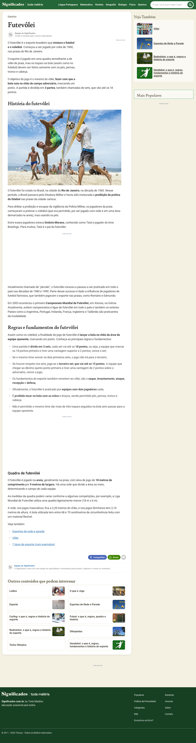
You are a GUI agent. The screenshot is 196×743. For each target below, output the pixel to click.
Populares (139, 695)
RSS (136, 714)
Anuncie (169, 701)
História (99, 4)
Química (142, 4)
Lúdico (37, 591)
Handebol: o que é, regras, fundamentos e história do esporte (97, 645)
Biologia (122, 4)
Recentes (169, 695)
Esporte (37, 604)
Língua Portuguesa (68, 4)
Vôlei (15, 537)
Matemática (86, 4)
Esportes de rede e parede (28, 531)
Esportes (12, 16)
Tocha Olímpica (17, 644)
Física (132, 4)
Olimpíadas (97, 631)
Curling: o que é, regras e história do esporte (37, 618)
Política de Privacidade (145, 701)
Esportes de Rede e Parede (97, 604)
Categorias (139, 707)
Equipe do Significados (24, 566)
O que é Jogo (97, 591)
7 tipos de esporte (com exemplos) (33, 544)
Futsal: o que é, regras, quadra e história (97, 618)
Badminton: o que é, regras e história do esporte (37, 631)
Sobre (168, 707)
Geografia (111, 4)
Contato (169, 714)
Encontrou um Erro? (143, 720)
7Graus (19, 733)
